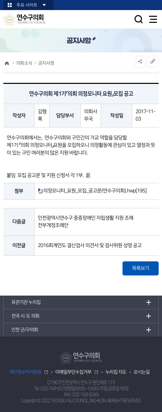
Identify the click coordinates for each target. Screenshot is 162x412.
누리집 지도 (115, 372)
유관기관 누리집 (25, 302)
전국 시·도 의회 (25, 316)
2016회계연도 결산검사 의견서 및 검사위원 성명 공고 (90, 245)
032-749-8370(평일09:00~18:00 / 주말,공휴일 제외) (84, 388)
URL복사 (153, 61)
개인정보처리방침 (25, 372)
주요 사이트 (26, 5)
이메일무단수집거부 (73, 372)
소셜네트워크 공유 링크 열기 (140, 61)
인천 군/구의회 (24, 329)
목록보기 (140, 268)
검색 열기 (138, 19)
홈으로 (6, 63)
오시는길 (142, 372)
